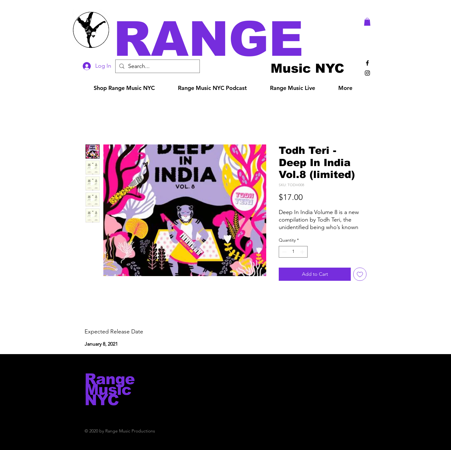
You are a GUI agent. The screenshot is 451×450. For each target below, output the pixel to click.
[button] (234, 39)
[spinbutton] (293, 251)
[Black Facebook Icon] (367, 63)
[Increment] (303, 251)
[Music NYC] (307, 68)
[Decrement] (284, 251)
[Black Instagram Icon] (367, 73)
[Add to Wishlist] (359, 274)
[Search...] (157, 66)
